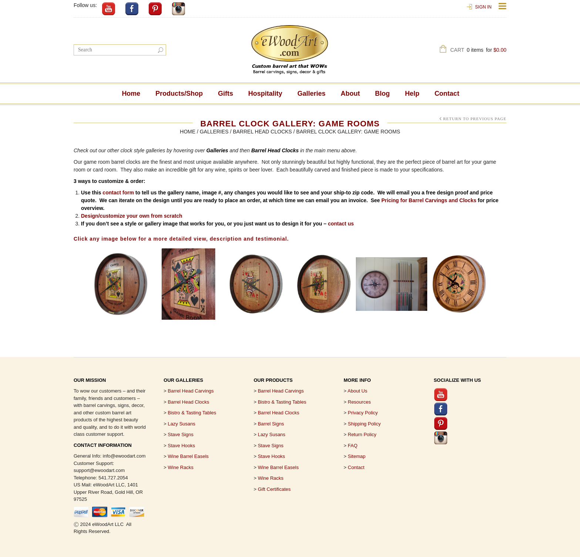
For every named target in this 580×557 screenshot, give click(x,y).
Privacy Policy (363, 412)
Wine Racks (180, 467)
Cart (478, 51)
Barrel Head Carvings (281, 391)
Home (131, 93)
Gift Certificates (274, 489)
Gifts (225, 93)
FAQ (352, 445)
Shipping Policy (364, 424)
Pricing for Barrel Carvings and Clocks (428, 200)
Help (412, 93)
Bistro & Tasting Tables (192, 412)
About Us (357, 391)
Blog (382, 93)
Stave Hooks (181, 445)
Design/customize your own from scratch (131, 216)
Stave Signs (180, 434)
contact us (341, 224)
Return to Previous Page (474, 118)
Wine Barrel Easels (188, 456)
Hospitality (265, 93)
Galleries (311, 93)
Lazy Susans (181, 424)
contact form (118, 193)
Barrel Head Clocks (262, 132)
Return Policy (362, 434)
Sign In (483, 7)
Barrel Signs (271, 424)
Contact (447, 93)
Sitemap (356, 456)
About (350, 93)
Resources (359, 402)
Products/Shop (179, 93)
